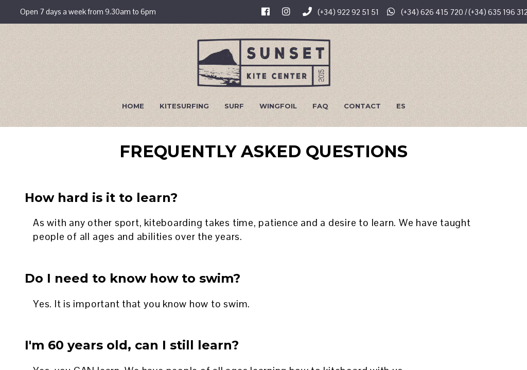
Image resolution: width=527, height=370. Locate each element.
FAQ (320, 106)
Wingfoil (278, 106)
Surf (234, 106)
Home (133, 106)
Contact (362, 106)
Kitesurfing (184, 106)
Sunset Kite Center (264, 62)
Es (401, 106)
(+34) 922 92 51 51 (341, 12)
